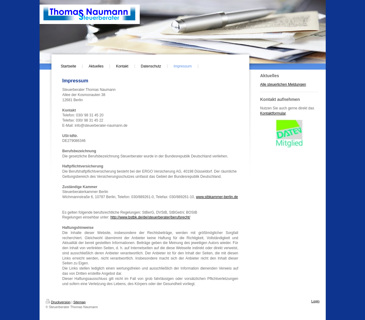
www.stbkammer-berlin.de (217, 197)
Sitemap (79, 302)
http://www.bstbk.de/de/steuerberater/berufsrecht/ (150, 217)
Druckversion (58, 302)
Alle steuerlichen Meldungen (283, 84)
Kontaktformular (273, 113)
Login (315, 301)
